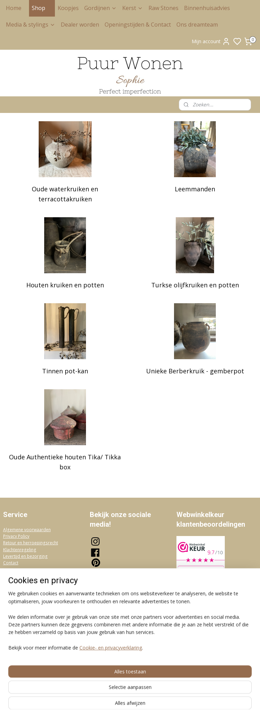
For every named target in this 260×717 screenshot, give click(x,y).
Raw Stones (163, 8)
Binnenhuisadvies (207, 8)
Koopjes (68, 8)
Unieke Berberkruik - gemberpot (195, 371)
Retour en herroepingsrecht (30, 543)
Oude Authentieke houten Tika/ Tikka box (65, 462)
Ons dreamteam (197, 24)
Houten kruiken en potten (65, 285)
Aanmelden (108, 632)
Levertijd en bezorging (25, 556)
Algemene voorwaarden (27, 530)
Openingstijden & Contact (138, 24)
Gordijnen (100, 8)
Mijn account (211, 41)
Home (13, 8)
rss (173, 704)
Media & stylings (30, 24)
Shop (42, 8)
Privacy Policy (16, 536)
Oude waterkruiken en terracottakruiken (65, 194)
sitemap (159, 704)
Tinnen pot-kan (65, 371)
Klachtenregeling (19, 550)
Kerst (132, 8)
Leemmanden (195, 189)
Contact (10, 563)
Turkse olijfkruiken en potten (195, 285)
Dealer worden (80, 24)
